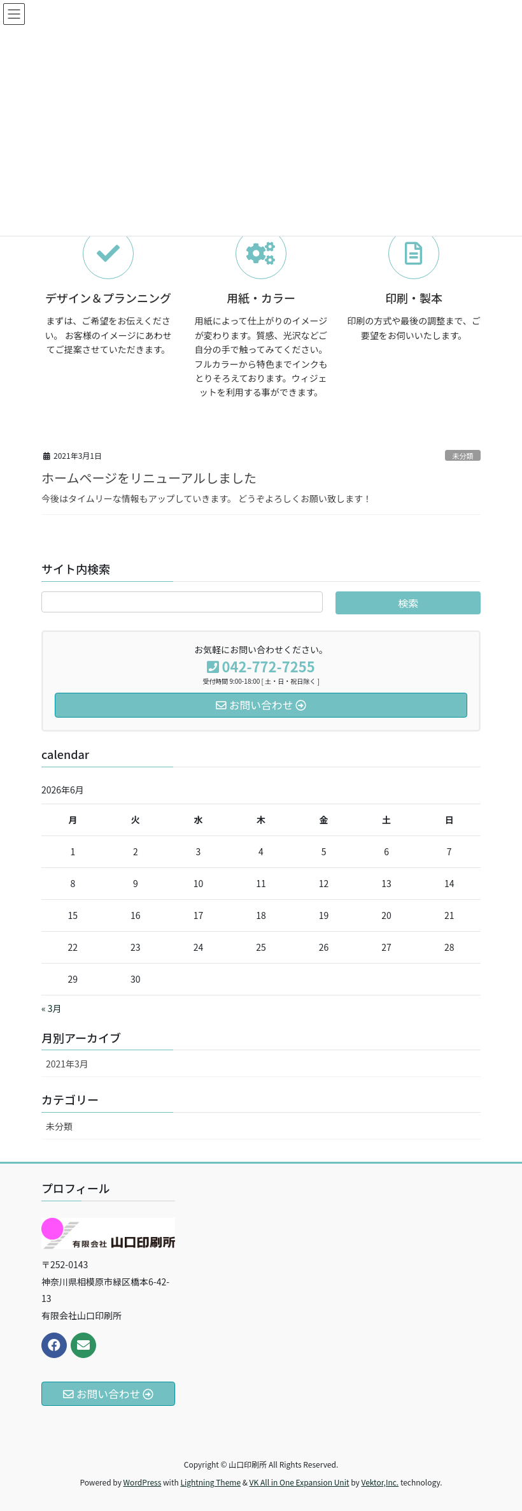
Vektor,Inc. (380, 1482)
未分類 (463, 456)
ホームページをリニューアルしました (149, 477)
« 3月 (51, 1008)
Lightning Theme (210, 1482)
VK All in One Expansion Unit (299, 1482)
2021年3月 (67, 1063)
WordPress (142, 1482)
